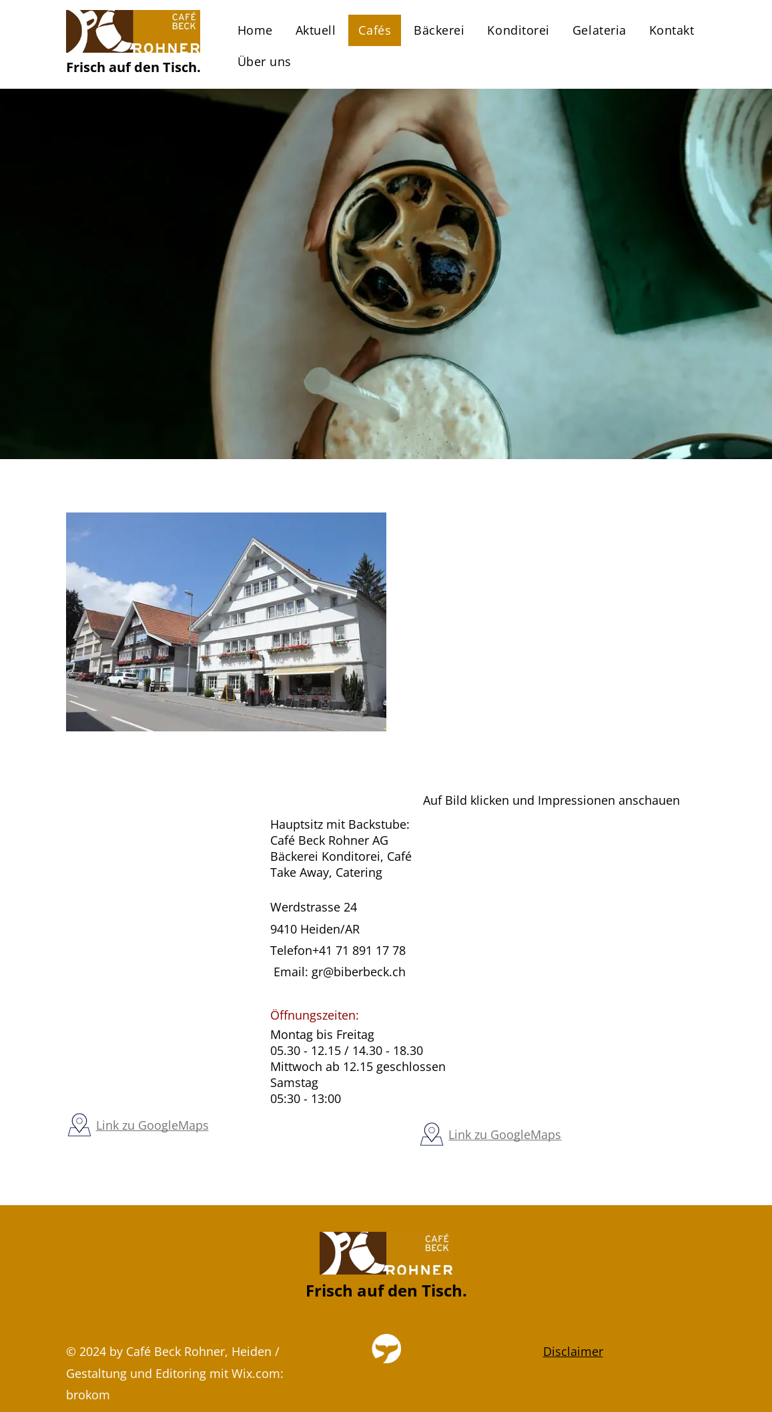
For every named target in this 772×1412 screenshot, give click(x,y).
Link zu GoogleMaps (504, 1134)
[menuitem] (255, 30)
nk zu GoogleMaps (157, 1125)
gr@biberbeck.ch (359, 972)
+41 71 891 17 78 (359, 950)
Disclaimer (573, 1351)
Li (100, 1125)
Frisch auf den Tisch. (133, 67)
